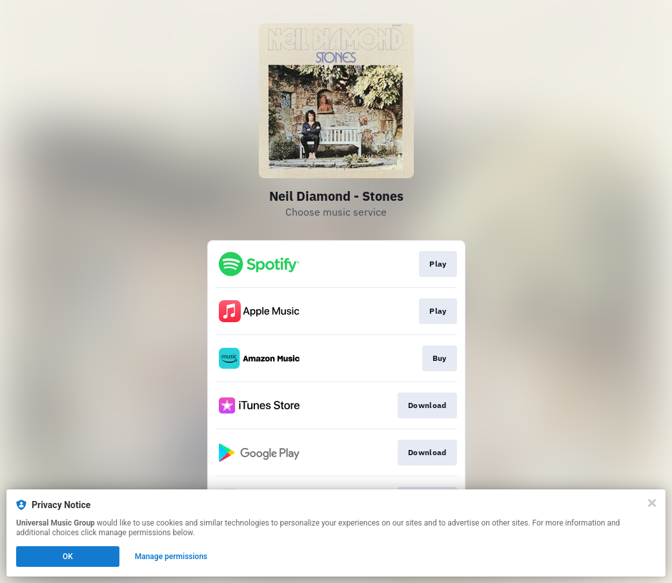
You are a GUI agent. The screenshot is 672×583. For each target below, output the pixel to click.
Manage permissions (171, 556)
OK (68, 556)
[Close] (652, 503)
